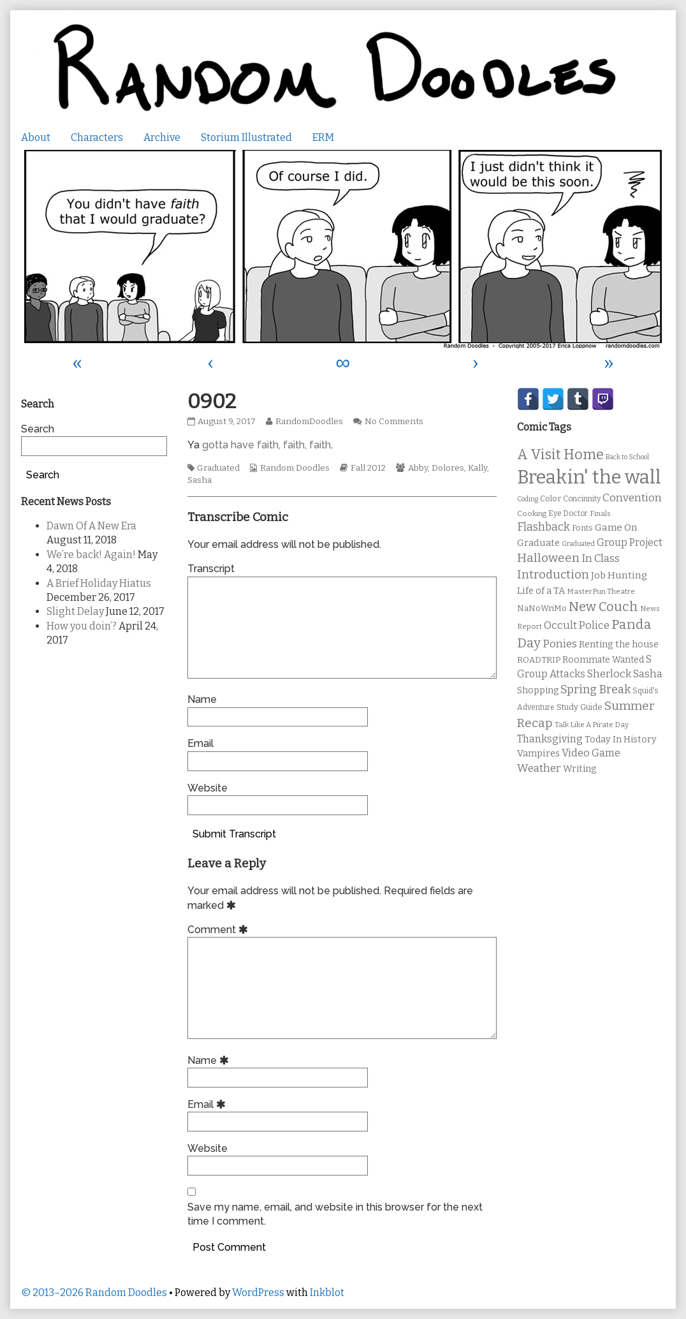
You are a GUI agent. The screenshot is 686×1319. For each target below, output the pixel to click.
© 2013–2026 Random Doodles (94, 1292)
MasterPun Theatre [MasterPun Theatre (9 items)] (601, 591)
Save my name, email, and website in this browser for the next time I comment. (335, 1214)
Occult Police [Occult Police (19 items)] (576, 625)
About (35, 137)
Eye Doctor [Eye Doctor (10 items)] (568, 513)
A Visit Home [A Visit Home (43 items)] (560, 454)
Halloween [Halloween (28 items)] (548, 557)
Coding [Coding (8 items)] (527, 499)
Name (202, 699)
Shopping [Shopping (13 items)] (537, 690)
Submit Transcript (234, 834)
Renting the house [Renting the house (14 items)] (619, 644)
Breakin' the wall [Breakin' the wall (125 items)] (589, 477)
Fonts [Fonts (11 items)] (582, 528)
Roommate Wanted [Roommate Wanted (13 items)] (603, 659)
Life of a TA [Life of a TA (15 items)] (541, 590)
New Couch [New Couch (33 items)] (603, 606)
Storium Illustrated (246, 137)
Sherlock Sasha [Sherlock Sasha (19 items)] (624, 674)
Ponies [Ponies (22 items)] (560, 644)
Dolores (448, 468)
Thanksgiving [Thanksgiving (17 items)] (550, 739)
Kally (477, 468)
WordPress (258, 1292)
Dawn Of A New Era (91, 526)
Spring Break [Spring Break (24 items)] (595, 689)
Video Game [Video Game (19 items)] (591, 753)
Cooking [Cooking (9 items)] (531, 513)
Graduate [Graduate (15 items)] (538, 543)
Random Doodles (295, 468)
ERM (323, 137)
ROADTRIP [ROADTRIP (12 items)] (538, 660)
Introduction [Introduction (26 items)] (553, 575)
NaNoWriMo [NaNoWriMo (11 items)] (542, 608)
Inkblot (327, 1292)
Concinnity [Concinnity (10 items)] (582, 498)
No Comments (394, 421)
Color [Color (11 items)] (550, 498)
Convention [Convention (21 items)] (632, 498)
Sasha (199, 480)
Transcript (211, 569)
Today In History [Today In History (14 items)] (621, 739)
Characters (97, 137)
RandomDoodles (309, 421)
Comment (219, 930)
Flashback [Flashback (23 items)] (543, 527)
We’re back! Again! (91, 555)
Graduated (218, 468)
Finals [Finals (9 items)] (600, 513)
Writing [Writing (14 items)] (580, 768)
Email (200, 743)
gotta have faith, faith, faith (266, 445)
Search (37, 429)
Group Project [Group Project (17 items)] (629, 542)
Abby (418, 468)
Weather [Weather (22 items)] (539, 768)
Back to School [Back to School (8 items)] (627, 457)
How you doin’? (82, 626)
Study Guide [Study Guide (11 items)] (579, 707)
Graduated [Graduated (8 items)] (578, 544)
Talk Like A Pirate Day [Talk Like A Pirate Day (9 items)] (592, 724)
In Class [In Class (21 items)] (600, 558)
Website (207, 788)
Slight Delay (75, 611)
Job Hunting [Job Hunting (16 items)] (619, 575)
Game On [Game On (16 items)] (616, 527)
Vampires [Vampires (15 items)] (538, 753)
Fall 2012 (368, 468)
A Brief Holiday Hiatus (99, 583)
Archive (161, 137)
